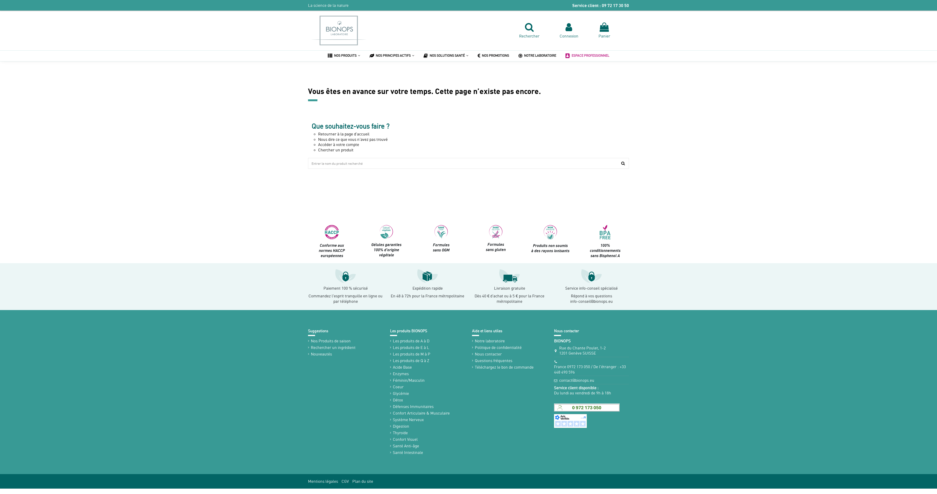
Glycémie (401, 393)
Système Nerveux (408, 419)
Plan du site (362, 481)
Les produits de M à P (411, 354)
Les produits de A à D (411, 340)
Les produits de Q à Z (411, 360)
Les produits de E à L (411, 347)
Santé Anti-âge (406, 445)
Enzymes (401, 373)
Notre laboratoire (490, 340)
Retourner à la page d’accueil (343, 133)
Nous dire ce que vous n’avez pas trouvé (353, 139)
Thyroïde (400, 432)
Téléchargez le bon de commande (504, 367)
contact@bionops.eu (576, 380)
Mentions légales (323, 481)
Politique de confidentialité (498, 347)
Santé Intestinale (408, 452)
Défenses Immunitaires (413, 406)
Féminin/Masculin (409, 380)
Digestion (401, 426)
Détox (398, 399)
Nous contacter (488, 354)
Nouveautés (321, 354)
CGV (345, 481)
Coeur (398, 386)
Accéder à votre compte (338, 144)
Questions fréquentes (493, 360)
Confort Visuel (405, 439)
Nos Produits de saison (331, 340)
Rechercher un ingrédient (333, 347)
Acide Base (402, 367)
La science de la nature (328, 5)
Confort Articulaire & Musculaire (421, 413)
